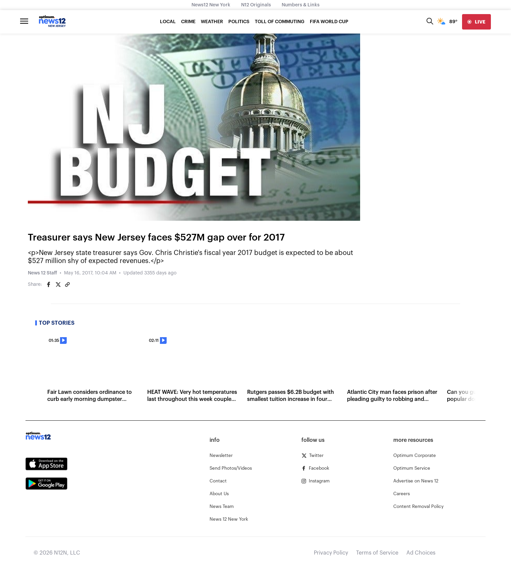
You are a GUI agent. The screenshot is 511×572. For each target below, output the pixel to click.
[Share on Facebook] (48, 284)
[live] (476, 22)
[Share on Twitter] (58, 284)
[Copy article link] (67, 284)
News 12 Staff (42, 273)
